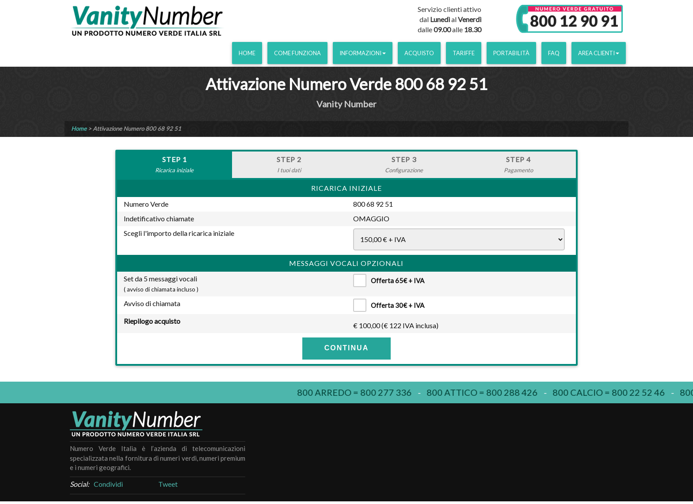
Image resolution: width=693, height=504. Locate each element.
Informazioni (362, 53)
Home (247, 53)
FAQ (554, 53)
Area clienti (598, 53)
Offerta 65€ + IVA (392, 280)
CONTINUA (346, 348)
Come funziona (297, 53)
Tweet (168, 484)
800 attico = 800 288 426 (487, 392)
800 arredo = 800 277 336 (359, 392)
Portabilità (511, 53)
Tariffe (464, 53)
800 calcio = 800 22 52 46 (614, 392)
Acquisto (419, 53)
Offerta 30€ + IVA (392, 305)
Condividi (108, 484)
